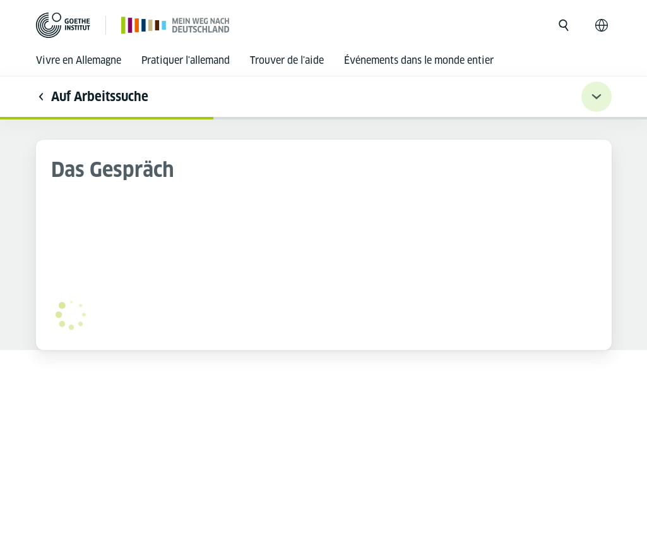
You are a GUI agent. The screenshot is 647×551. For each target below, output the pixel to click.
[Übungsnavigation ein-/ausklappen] (596, 97)
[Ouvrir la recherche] (564, 25)
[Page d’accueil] (175, 25)
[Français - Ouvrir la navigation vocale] (601, 25)
